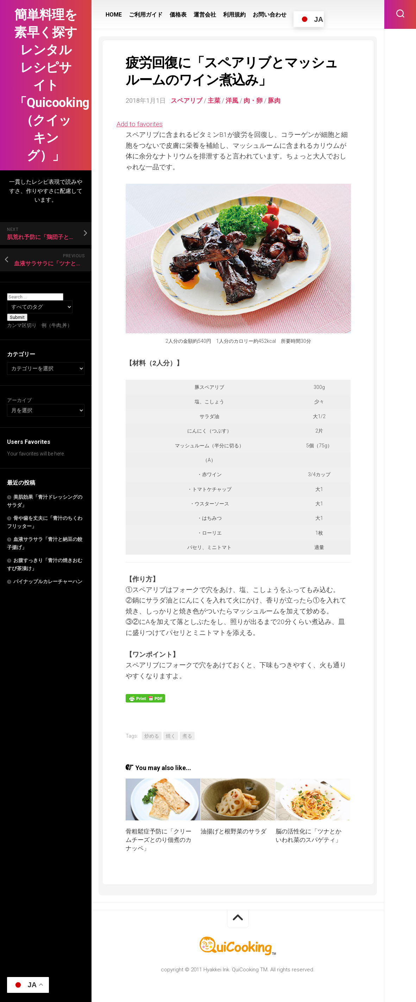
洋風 (232, 100)
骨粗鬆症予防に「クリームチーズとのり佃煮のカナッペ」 (158, 840)
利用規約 (234, 14)
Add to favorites (139, 124)
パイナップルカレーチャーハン (47, 581)
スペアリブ (186, 100)
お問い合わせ (269, 14)
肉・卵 (253, 100)
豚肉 (274, 100)
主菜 (214, 100)
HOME (114, 14)
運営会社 (205, 14)
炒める (151, 736)
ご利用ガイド (146, 14)
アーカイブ (19, 400)
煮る (187, 736)
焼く (171, 736)
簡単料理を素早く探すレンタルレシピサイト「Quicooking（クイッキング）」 (45, 85)
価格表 (178, 14)
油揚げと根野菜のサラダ (233, 831)
